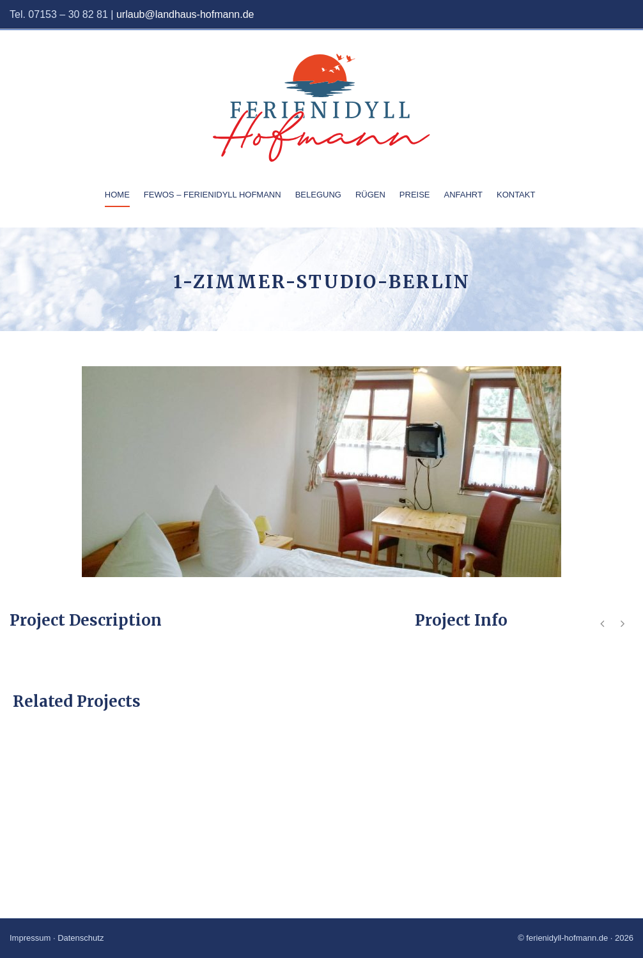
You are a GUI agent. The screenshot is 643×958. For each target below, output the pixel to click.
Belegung (318, 194)
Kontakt (516, 194)
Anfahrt (463, 194)
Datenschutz (81, 938)
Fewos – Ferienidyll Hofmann (212, 194)
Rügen (370, 194)
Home (117, 194)
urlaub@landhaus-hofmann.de (185, 14)
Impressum (30, 938)
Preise (414, 194)
